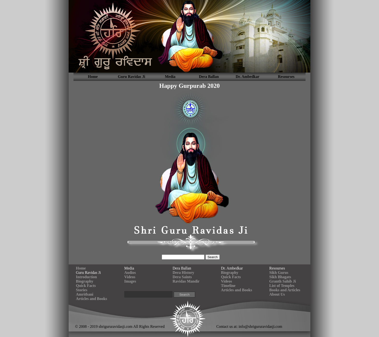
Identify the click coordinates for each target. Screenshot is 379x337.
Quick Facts (86, 286)
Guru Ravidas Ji (131, 77)
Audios (130, 272)
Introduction (86, 277)
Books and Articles (284, 290)
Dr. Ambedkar (247, 77)
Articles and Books (91, 299)
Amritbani (84, 294)
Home (93, 77)
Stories (81, 290)
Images (130, 281)
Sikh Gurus (278, 272)
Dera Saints (182, 277)
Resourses (286, 77)
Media (170, 77)
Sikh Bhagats (280, 277)
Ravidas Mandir (186, 281)
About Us (277, 294)
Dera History (183, 272)
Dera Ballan (209, 77)
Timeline (228, 286)
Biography (84, 281)
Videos (129, 277)
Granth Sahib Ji (282, 281)
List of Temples (281, 286)
